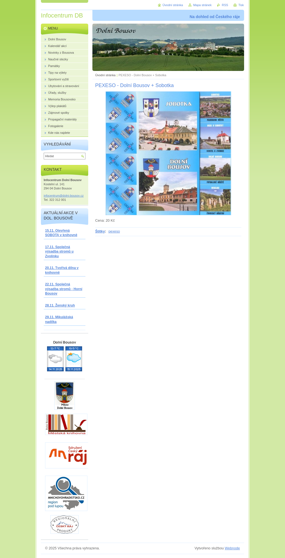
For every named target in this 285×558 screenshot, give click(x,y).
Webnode (232, 548)
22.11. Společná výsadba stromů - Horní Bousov (63, 288)
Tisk (241, 5)
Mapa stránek (202, 5)
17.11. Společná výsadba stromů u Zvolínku (59, 251)
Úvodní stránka (105, 75)
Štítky (100, 231)
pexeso (114, 231)
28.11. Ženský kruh (60, 305)
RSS (225, 5)
